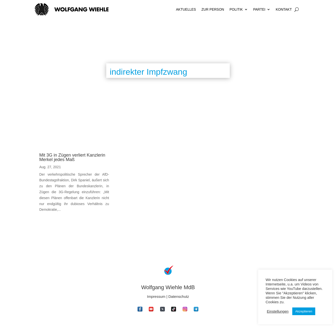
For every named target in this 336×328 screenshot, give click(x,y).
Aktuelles (186, 9)
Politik (236, 9)
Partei (259, 9)
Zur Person (212, 9)
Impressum (156, 296)
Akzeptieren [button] (303, 311)
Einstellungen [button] (278, 311)
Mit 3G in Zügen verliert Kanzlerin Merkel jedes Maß (72, 157)
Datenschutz (178, 296)
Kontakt (284, 9)
